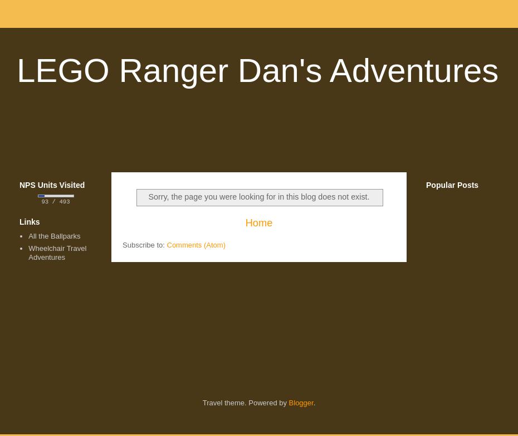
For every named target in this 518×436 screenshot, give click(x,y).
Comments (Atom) (196, 245)
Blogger (301, 404)
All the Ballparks (54, 237)
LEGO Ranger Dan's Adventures (258, 70)
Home (259, 223)
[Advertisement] (259, 136)
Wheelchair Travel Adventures (57, 254)
